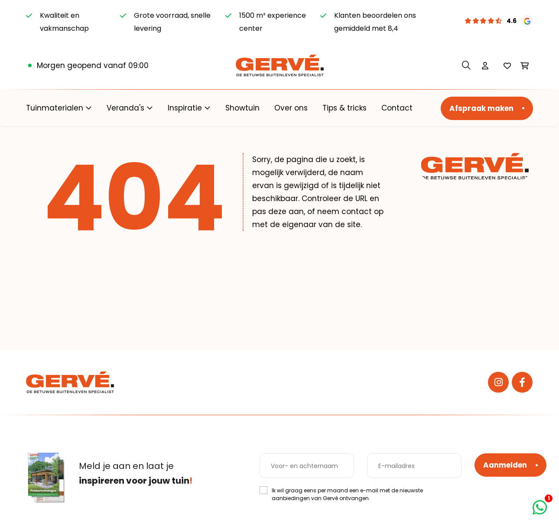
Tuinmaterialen (54, 108)
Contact (397, 108)
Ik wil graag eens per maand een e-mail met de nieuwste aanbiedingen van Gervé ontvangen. (347, 494)
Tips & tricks (344, 108)
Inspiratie (185, 108)
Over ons (291, 108)
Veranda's (125, 108)
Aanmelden (505, 465)
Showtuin (242, 108)
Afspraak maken (481, 108)
